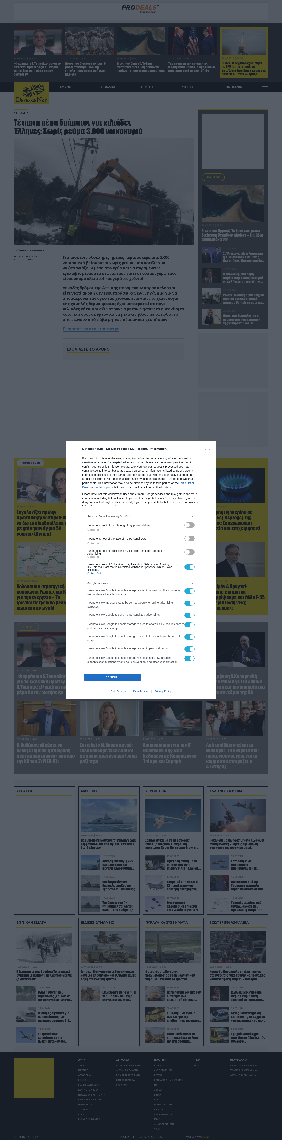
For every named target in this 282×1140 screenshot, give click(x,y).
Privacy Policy (163, 691)
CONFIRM (112, 677)
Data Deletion (118, 691)
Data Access (140, 691)
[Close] (208, 449)
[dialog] (141, 570)
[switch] (189, 525)
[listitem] (141, 516)
